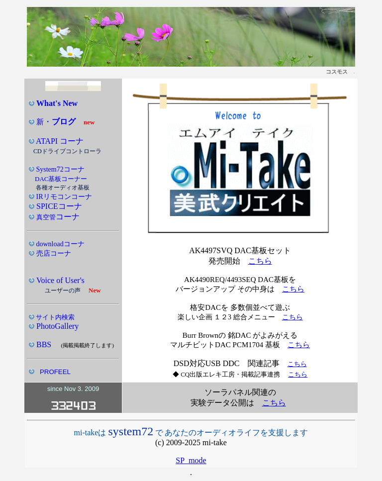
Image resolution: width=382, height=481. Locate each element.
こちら (260, 261)
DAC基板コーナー (61, 179)
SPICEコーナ (58, 206)
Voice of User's (59, 280)
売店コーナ (52, 253)
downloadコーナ (59, 244)
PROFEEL (55, 372)
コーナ (57, 216)
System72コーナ (59, 169)
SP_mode (191, 460)
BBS (43, 344)
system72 (130, 431)
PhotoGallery (57, 326)
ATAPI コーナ (59, 141)
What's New (57, 103)
